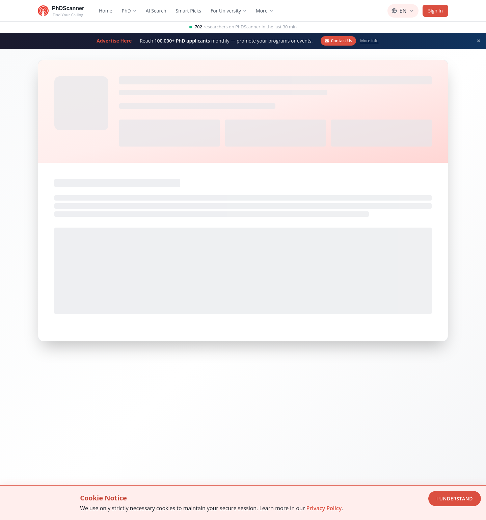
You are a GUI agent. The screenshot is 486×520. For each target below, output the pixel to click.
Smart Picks (188, 10)
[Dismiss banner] (478, 40)
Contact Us (338, 41)
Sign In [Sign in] (435, 10)
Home (105, 10)
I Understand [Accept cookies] (454, 498)
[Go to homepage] (61, 10)
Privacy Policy (324, 508)
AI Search (156, 10)
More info (369, 41)
